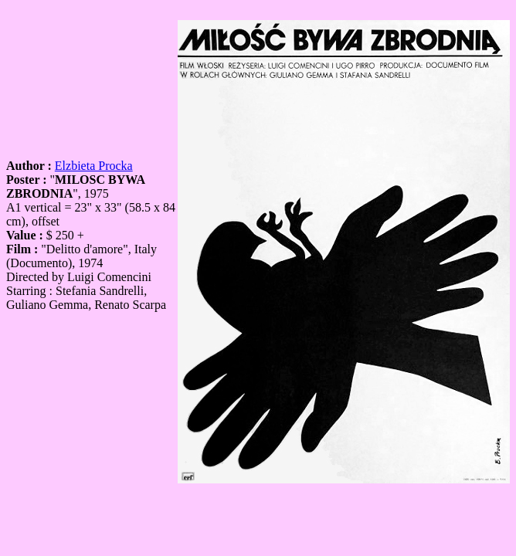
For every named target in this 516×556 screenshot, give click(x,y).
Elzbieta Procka (94, 165)
